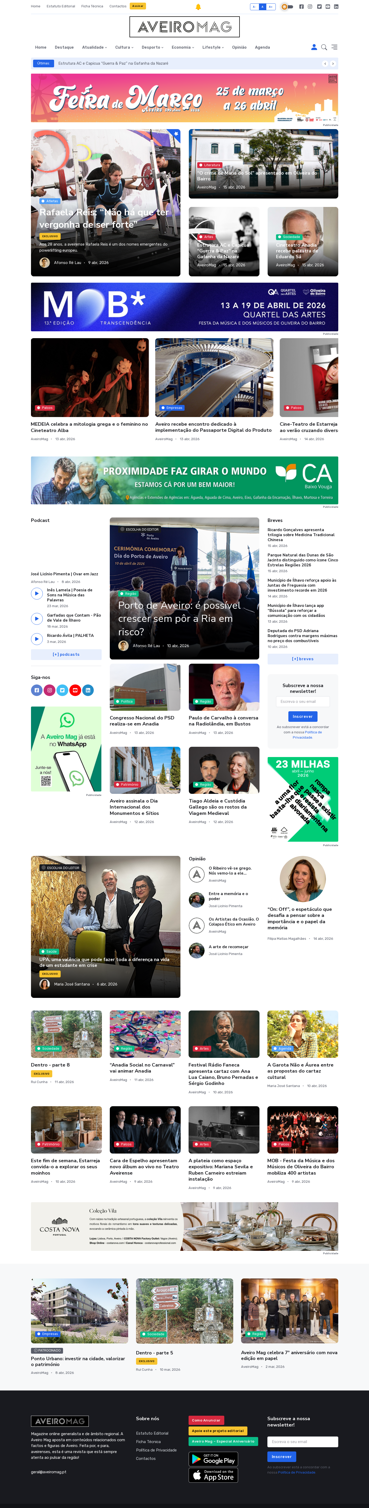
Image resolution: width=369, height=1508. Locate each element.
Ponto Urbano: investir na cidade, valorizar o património (78, 1343)
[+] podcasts (66, 636)
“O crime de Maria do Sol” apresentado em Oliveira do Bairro (257, 176)
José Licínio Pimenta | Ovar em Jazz (64, 555)
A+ (271, 6)
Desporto (151, 47)
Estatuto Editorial (61, 6)
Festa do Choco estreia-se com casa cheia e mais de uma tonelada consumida (302, 399)
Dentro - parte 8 (50, 1046)
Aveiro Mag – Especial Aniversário (223, 1423)
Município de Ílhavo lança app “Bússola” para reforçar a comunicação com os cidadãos (296, 592)
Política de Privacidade (156, 1431)
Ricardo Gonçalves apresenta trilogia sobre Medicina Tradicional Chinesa (301, 516)
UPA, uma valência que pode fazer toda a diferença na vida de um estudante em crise (104, 944)
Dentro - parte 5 (154, 1334)
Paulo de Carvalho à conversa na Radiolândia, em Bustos (223, 702)
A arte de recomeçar (228, 928)
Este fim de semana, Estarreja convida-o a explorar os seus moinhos (65, 1148)
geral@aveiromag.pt (48, 1453)
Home (35, 6)
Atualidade (93, 47)
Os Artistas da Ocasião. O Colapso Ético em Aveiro (234, 903)
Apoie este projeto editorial (218, 1412)
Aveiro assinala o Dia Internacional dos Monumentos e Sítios (134, 788)
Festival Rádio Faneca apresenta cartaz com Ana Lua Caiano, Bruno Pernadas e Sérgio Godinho (223, 1055)
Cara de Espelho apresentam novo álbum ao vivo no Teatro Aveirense (144, 1148)
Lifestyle (211, 47)
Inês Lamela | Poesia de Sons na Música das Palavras (69, 576)
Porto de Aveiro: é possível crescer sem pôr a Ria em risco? (181, 600)
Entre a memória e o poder (228, 878)
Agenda (262, 47)
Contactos (118, 6)
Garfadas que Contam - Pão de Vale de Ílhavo (74, 599)
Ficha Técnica (92, 6)
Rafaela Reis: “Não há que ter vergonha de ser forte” (98, 218)
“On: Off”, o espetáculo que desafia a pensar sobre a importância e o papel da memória (300, 900)
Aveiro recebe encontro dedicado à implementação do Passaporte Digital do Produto (145, 399)
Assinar (137, 5)
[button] (324, 47)
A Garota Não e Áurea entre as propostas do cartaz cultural (300, 1052)
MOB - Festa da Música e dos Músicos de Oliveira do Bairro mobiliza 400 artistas (301, 1148)
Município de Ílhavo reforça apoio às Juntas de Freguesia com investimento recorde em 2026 (302, 567)
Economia (181, 47)
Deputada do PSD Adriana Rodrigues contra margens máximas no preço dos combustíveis (302, 617)
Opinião (239, 47)
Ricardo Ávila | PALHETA (70, 617)
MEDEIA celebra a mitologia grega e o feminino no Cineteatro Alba (63, 399)
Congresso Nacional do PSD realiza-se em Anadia (142, 702)
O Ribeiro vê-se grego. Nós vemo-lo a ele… (230, 852)
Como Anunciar (206, 1402)
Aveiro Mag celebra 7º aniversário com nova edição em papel (289, 1337)
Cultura (122, 47)
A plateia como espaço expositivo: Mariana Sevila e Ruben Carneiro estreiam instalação (221, 1151)
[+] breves (303, 640)
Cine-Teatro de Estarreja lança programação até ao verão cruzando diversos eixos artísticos (223, 402)
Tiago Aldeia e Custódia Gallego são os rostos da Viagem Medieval (218, 788)
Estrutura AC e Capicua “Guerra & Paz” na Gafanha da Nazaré (113, 63)
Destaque (64, 47)
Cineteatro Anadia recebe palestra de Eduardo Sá (297, 251)
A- (254, 6)
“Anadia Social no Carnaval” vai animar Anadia (142, 1049)
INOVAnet (41, 1496)
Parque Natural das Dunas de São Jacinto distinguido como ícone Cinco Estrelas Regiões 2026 (303, 541)
